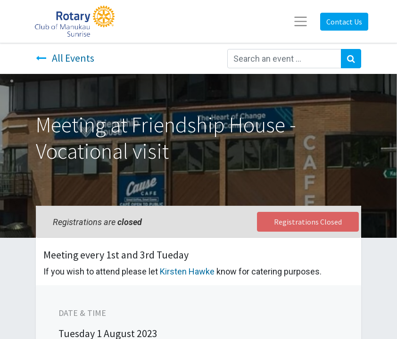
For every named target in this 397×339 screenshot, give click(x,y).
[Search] (351, 58)
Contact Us (344, 21)
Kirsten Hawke (187, 271)
